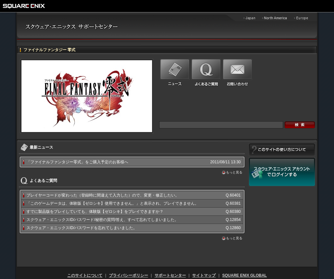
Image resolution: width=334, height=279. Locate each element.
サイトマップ (204, 275)
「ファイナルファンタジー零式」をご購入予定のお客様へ (77, 162)
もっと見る (234, 172)
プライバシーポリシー (128, 275)
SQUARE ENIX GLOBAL (244, 275)
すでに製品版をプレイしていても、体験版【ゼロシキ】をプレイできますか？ (94, 211)
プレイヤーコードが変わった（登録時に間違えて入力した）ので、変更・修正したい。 (102, 195)
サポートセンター (170, 275)
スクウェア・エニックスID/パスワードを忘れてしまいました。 (81, 228)
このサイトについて (84, 275)
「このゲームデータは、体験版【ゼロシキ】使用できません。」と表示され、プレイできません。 (112, 203)
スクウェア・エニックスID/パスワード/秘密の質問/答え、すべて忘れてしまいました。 (102, 219)
